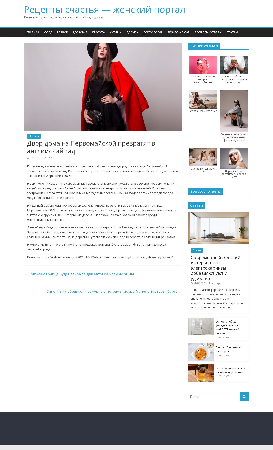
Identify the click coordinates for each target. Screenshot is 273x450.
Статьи (232, 32)
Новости (34, 136)
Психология (153, 32)
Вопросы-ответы (208, 32)
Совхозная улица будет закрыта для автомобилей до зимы (79, 274)
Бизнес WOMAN (178, 32)
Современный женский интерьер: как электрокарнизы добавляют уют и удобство (215, 267)
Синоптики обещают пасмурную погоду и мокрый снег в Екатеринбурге (114, 291)
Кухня (114, 32)
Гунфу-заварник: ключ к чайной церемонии (230, 370)
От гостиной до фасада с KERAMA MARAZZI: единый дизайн (228, 327)
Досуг (131, 32)
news (51, 157)
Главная (32, 32)
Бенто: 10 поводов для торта (228, 349)
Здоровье (79, 32)
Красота (98, 32)
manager (216, 283)
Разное (62, 32)
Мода (48, 32)
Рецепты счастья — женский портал (104, 9)
